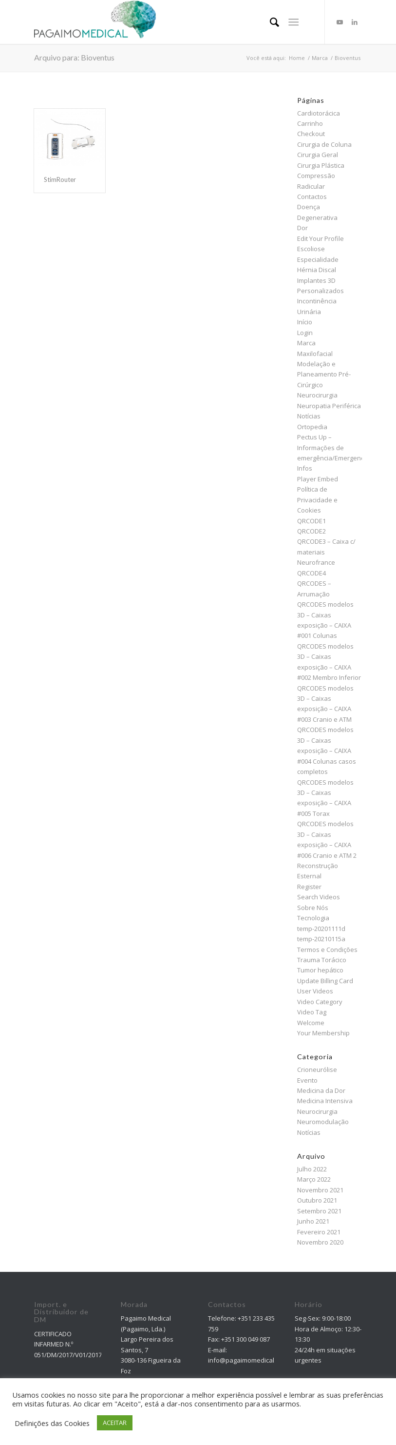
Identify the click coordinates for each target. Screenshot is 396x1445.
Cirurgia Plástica (320, 165)
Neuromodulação (323, 1121)
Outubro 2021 (317, 1200)
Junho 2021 (313, 1221)
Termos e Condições (327, 949)
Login (305, 332)
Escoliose (311, 248)
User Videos (315, 991)
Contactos (312, 196)
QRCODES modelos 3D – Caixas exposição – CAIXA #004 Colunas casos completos (326, 750)
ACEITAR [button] (115, 1422)
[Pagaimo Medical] (95, 22)
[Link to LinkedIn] (354, 22)
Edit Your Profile (320, 238)
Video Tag (311, 1012)
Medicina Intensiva (325, 1100)
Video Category (319, 1001)
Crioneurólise (317, 1069)
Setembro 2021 (319, 1211)
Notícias (309, 416)
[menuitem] (269, 22)
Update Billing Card (325, 980)
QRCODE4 (311, 573)
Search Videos (318, 896)
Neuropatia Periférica (329, 405)
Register (309, 886)
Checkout (311, 133)
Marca (306, 342)
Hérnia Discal (316, 269)
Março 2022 (314, 1179)
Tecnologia (313, 917)
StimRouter (60, 179)
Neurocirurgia (317, 395)
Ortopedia (312, 426)
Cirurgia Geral (317, 154)
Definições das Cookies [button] (52, 1423)
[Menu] (293, 22)
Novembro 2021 (320, 1190)
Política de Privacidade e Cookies (317, 500)
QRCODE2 (311, 531)
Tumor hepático (320, 970)
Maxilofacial (315, 353)
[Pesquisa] (269, 22)
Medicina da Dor (321, 1090)
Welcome (310, 1022)
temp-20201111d (321, 928)
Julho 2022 (312, 1169)
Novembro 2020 (320, 1242)
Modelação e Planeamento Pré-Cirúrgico (324, 374)
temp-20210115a (321, 938)
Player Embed (317, 479)
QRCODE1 (311, 520)
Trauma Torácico (321, 959)
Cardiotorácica (318, 113)
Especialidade (318, 259)
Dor (302, 227)
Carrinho (310, 123)
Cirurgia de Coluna (324, 144)
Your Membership (323, 1033)
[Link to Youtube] (340, 22)
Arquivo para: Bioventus (74, 57)
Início (304, 321)
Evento (307, 1080)
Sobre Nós (312, 907)
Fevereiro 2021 (318, 1231)
